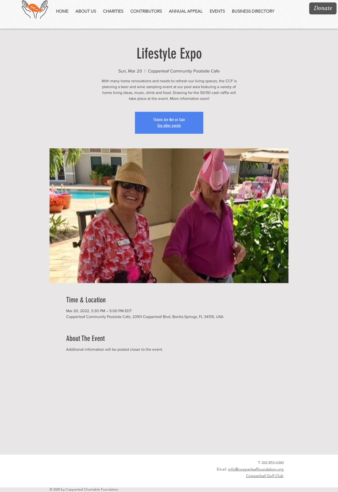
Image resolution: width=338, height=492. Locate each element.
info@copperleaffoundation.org (256, 469)
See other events (169, 125)
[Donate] (323, 8)
